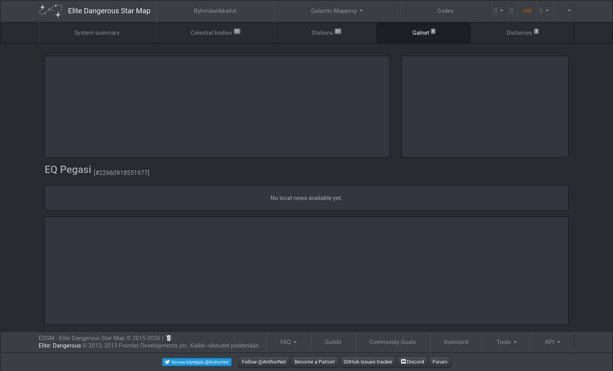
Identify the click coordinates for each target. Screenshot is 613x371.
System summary (97, 32)
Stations (326, 32)
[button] (499, 11)
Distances (523, 32)
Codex (445, 10)
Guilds (333, 342)
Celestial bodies (215, 32)
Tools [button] (504, 342)
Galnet (424, 32)
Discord (412, 362)
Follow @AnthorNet (264, 362)
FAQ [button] (286, 342)
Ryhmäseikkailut (215, 10)
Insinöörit (456, 342)
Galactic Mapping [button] (334, 10)
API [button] (550, 342)
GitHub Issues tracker (368, 362)
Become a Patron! (315, 362)
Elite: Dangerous (60, 345)
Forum (440, 362)
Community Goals (392, 342)
